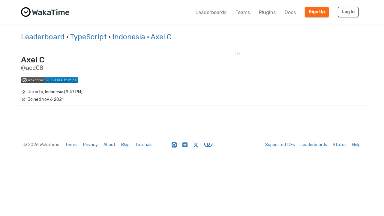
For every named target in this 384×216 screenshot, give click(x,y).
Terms (71, 144)
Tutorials (143, 144)
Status (339, 144)
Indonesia (128, 37)
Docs (290, 12)
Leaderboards (211, 12)
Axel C (161, 37)
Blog (125, 144)
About (110, 144)
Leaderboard (42, 37)
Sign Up (317, 11)
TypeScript (88, 37)
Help (356, 144)
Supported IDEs (280, 144)
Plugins (267, 12)
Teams (243, 12)
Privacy (90, 144)
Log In (348, 11)
